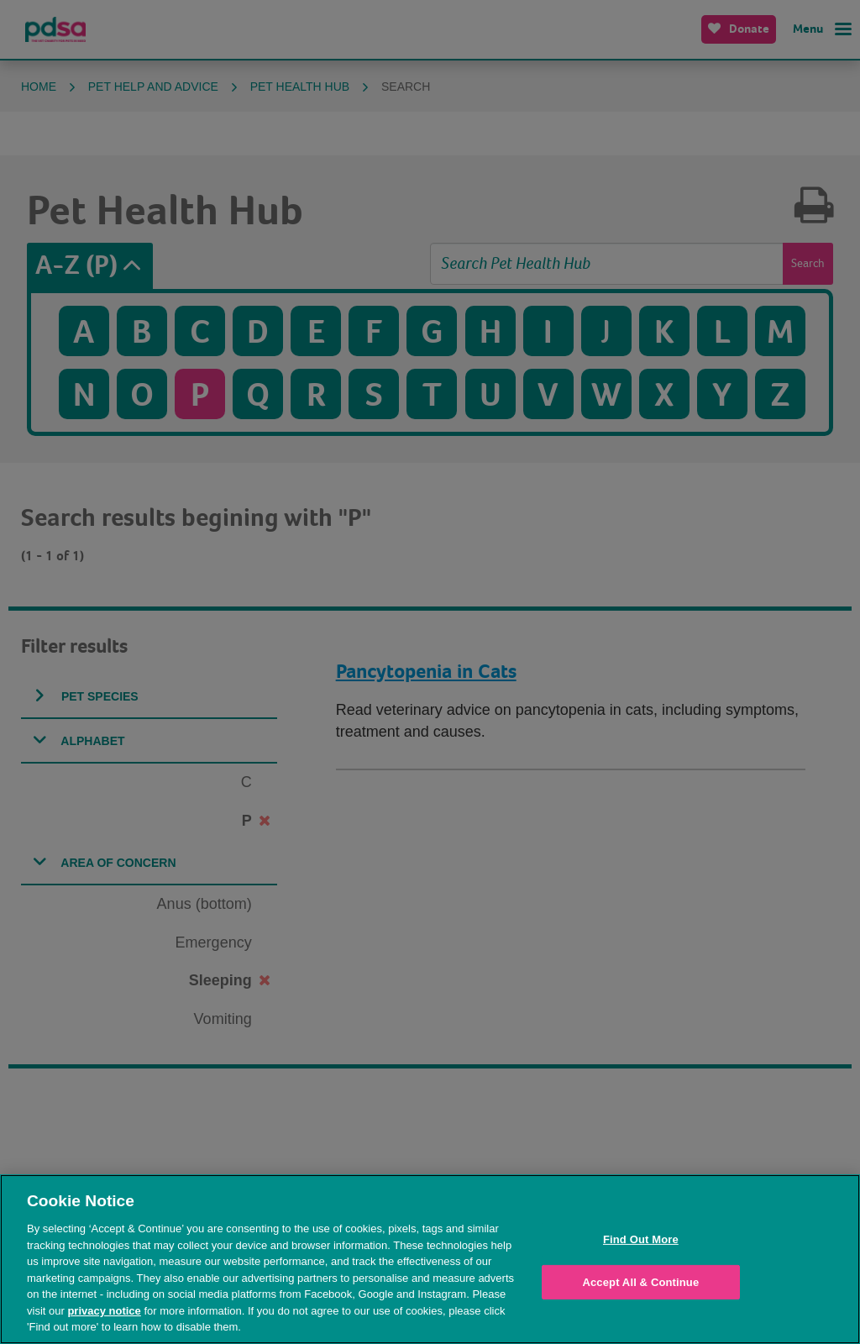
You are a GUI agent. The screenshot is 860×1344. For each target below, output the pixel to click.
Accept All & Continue (640, 1282)
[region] (430, 1259)
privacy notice (103, 1311)
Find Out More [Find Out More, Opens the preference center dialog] (641, 1239)
